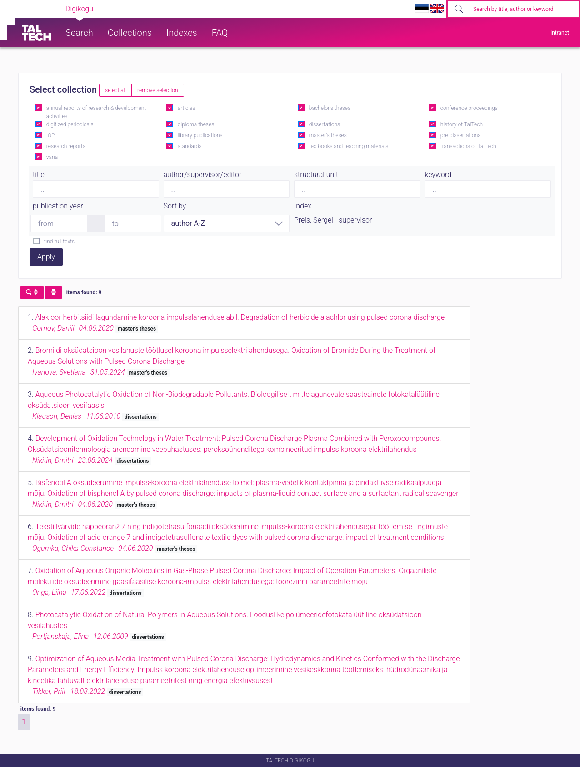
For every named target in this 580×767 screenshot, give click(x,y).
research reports (65, 146)
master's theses (328, 135)
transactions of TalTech (468, 146)
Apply (46, 256)
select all (115, 90)
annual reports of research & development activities (96, 112)
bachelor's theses (329, 108)
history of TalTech (461, 124)
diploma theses (196, 124)
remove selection (157, 90)
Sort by (175, 206)
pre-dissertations (460, 135)
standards (190, 146)
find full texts (59, 241)
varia (52, 157)
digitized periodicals (70, 124)
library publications (200, 135)
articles (186, 108)
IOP (50, 135)
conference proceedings (469, 108)
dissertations (324, 124)
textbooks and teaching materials (349, 146)
